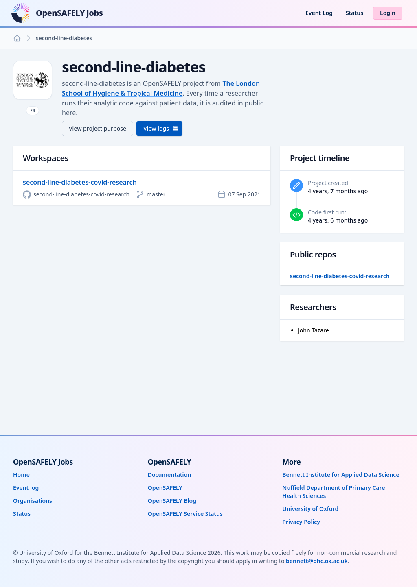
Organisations (32, 500)
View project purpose (97, 128)
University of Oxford (310, 509)
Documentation (169, 474)
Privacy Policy (301, 522)
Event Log (319, 13)
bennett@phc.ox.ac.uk (317, 561)
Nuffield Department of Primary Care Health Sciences (333, 492)
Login (387, 13)
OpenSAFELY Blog (172, 500)
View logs (161, 128)
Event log (26, 487)
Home (21, 474)
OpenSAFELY (165, 487)
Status (354, 13)
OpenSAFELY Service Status (185, 513)
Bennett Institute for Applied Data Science (340, 474)
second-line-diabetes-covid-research (80, 182)
